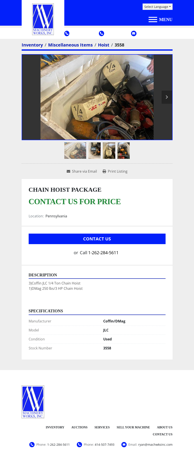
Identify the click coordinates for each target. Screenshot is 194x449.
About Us (165, 427)
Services (102, 427)
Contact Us (97, 239)
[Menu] (153, 19)
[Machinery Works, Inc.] (33, 401)
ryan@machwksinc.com (155, 33)
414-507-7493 (112, 33)
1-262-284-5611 (79, 33)
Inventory (55, 427)
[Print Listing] (115, 171)
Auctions (79, 427)
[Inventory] (32, 45)
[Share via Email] (82, 171)
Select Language (156, 7)
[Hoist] (103, 45)
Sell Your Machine (133, 427)
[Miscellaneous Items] (70, 45)
